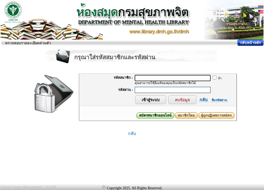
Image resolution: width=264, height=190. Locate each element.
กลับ (203, 100)
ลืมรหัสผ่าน (219, 100)
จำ (217, 78)
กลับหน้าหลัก (250, 43)
